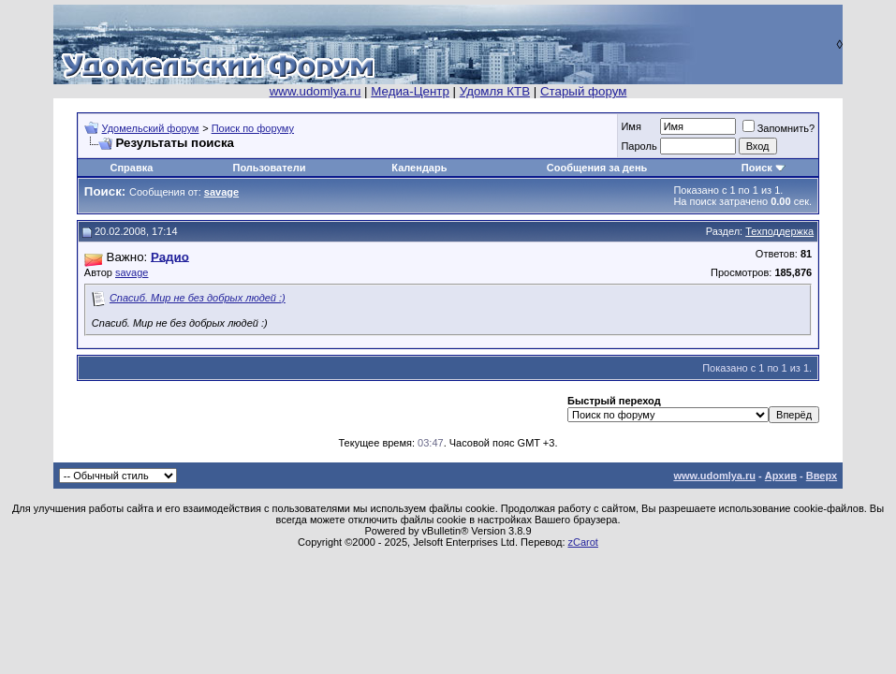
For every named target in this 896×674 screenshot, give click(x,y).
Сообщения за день (597, 167)
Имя (630, 126)
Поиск (757, 167)
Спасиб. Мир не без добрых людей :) (198, 297)
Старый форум (583, 91)
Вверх (821, 475)
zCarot (583, 542)
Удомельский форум (150, 128)
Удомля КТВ (495, 91)
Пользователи (268, 167)
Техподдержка (779, 231)
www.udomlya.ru (315, 91)
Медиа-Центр (410, 91)
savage (131, 272)
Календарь (419, 167)
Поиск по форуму (253, 128)
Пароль (638, 146)
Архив (781, 475)
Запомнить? (778, 128)
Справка (131, 167)
